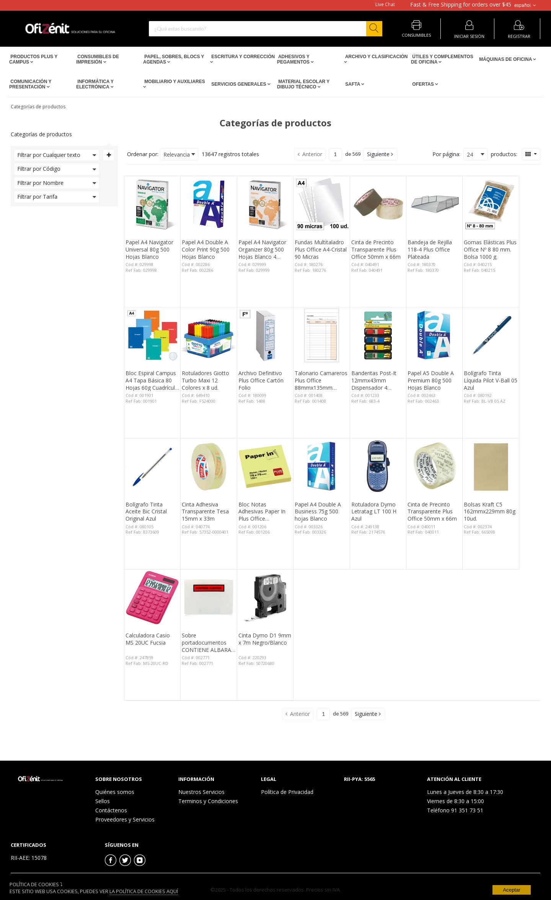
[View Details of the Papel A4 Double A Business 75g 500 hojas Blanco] (321, 466)
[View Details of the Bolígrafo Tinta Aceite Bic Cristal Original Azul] (152, 466)
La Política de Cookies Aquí (143, 891)
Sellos (102, 801)
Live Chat (385, 5)
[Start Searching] (374, 28)
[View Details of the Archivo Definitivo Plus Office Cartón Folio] (265, 335)
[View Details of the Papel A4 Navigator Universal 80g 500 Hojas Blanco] (152, 204)
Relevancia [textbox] (176, 154)
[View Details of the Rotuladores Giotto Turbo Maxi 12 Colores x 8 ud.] (208, 335)
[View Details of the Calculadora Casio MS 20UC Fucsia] (152, 597)
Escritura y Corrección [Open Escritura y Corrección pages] (242, 56)
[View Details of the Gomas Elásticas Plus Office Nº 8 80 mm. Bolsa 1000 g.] (490, 204)
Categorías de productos (38, 106)
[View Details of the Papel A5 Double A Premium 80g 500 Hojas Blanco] (434, 335)
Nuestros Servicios (201, 791)
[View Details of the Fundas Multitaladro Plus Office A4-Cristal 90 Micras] (321, 204)
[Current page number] (335, 154)
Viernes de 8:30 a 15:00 (455, 801)
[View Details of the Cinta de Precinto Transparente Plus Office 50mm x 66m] (378, 204)
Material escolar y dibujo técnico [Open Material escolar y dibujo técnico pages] (303, 84)
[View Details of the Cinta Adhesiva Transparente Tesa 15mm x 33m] (208, 466)
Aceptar (511, 890)
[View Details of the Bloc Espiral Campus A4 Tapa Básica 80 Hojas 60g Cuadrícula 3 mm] (152, 335)
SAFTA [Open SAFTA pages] (352, 84)
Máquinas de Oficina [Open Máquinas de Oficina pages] (505, 59)
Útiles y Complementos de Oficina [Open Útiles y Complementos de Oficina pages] (442, 59)
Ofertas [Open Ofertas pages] (423, 84)
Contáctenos (111, 810)
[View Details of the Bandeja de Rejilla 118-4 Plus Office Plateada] (434, 204)
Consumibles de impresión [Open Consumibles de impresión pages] (97, 59)
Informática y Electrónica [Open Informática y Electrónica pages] (95, 84)
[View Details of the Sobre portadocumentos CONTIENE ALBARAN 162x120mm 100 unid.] (208, 597)
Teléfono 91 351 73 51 (455, 810)
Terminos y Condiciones (208, 801)
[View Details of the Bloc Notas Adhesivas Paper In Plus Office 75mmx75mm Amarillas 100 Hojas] (265, 466)
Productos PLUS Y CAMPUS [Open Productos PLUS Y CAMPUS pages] (33, 59)
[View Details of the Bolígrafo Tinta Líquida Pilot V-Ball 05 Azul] (490, 335)
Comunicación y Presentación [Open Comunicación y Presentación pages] (30, 84)
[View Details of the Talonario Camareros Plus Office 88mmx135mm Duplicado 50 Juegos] (321, 335)
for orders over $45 (460, 5)
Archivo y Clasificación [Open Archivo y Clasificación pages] (376, 56)
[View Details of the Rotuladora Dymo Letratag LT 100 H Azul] (378, 466)
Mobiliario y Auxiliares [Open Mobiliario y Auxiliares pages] (174, 81)
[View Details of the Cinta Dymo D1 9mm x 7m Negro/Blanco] (265, 597)
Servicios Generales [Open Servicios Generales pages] (238, 84)
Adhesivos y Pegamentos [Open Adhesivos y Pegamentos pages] (294, 59)
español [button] (525, 5)
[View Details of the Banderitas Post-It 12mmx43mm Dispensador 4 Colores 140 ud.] (378, 335)
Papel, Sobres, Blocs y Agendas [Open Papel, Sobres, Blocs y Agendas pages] (173, 59)
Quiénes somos (114, 791)
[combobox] (265, 28)
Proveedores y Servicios (125, 819)
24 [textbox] (470, 154)
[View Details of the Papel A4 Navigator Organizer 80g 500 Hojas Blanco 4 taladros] (265, 204)
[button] (381, 154)
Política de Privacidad (287, 791)
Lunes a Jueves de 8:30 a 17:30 (465, 791)
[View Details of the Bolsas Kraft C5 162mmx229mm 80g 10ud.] (490, 466)
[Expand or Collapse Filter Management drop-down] (109, 155)
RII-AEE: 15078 (29, 857)
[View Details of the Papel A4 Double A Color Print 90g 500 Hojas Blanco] (208, 204)
